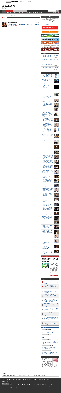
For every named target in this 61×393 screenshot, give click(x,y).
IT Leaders (8, 6)
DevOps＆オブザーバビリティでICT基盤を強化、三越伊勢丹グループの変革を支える (47, 204)
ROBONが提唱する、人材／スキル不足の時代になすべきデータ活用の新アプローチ (47, 194)
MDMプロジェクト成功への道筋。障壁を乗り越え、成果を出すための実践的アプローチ (47, 185)
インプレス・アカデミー (14, 387)
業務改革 (9, 12)
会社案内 (26, 379)
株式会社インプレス (13, 383)
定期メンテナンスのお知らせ (47, 64)
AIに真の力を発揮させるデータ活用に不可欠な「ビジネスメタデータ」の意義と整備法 (47, 152)
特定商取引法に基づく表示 (41, 379)
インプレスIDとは (45, 24)
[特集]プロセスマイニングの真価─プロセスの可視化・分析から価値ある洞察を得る (50, 260)
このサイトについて (5, 379)
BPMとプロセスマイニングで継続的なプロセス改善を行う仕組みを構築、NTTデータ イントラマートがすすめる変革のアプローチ (47, 137)
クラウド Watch (42, 384)
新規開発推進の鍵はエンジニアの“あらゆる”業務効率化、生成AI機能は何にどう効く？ (47, 171)
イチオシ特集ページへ (54, 275)
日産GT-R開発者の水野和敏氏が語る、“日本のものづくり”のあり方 (23, 24)
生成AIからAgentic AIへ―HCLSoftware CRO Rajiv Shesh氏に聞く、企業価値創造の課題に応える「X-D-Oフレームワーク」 (47, 114)
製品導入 (29, 1)
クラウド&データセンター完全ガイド (16, 384)
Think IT (23, 384)
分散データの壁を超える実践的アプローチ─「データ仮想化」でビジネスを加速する (47, 222)
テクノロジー (16, 10)
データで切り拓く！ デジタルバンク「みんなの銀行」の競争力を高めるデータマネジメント (47, 180)
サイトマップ (49, 379)
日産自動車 (10, 25)
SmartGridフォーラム (49, 384)
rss (6, 8)
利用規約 (10, 379)
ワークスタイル (26, 12)
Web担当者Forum (28, 384)
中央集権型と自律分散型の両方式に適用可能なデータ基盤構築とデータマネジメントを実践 (47, 213)
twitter (3, 8)
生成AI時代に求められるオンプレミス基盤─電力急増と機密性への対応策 (47, 104)
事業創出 (14, 12)
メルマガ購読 (15, 379)
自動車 (16, 25)
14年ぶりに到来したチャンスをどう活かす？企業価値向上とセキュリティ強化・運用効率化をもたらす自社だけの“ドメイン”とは (47, 95)
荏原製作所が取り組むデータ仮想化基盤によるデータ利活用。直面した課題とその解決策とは (47, 231)
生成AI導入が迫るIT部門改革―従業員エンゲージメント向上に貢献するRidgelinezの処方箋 (47, 100)
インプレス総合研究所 (35, 384)
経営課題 (9, 10)
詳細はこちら (55, 369)
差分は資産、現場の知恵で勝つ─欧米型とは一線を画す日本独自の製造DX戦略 (47, 176)
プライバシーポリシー (32, 379)
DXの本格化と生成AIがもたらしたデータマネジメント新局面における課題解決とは (47, 217)
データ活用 (19, 12)
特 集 (24, 10)
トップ (4, 11)
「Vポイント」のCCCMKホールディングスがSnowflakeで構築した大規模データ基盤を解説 (47, 208)
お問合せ (3, 381)
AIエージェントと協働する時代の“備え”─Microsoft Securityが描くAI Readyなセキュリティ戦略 (47, 109)
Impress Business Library (46, 21)
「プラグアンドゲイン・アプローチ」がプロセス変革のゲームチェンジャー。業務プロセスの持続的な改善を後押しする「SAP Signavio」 (47, 130)
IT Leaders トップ (5, 15)
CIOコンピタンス (39, 12)
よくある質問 (8, 381)
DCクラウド (22, 1)
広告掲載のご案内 (21, 379)
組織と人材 (32, 12)
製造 (13, 25)
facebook (4, 8)
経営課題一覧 (11, 15)
